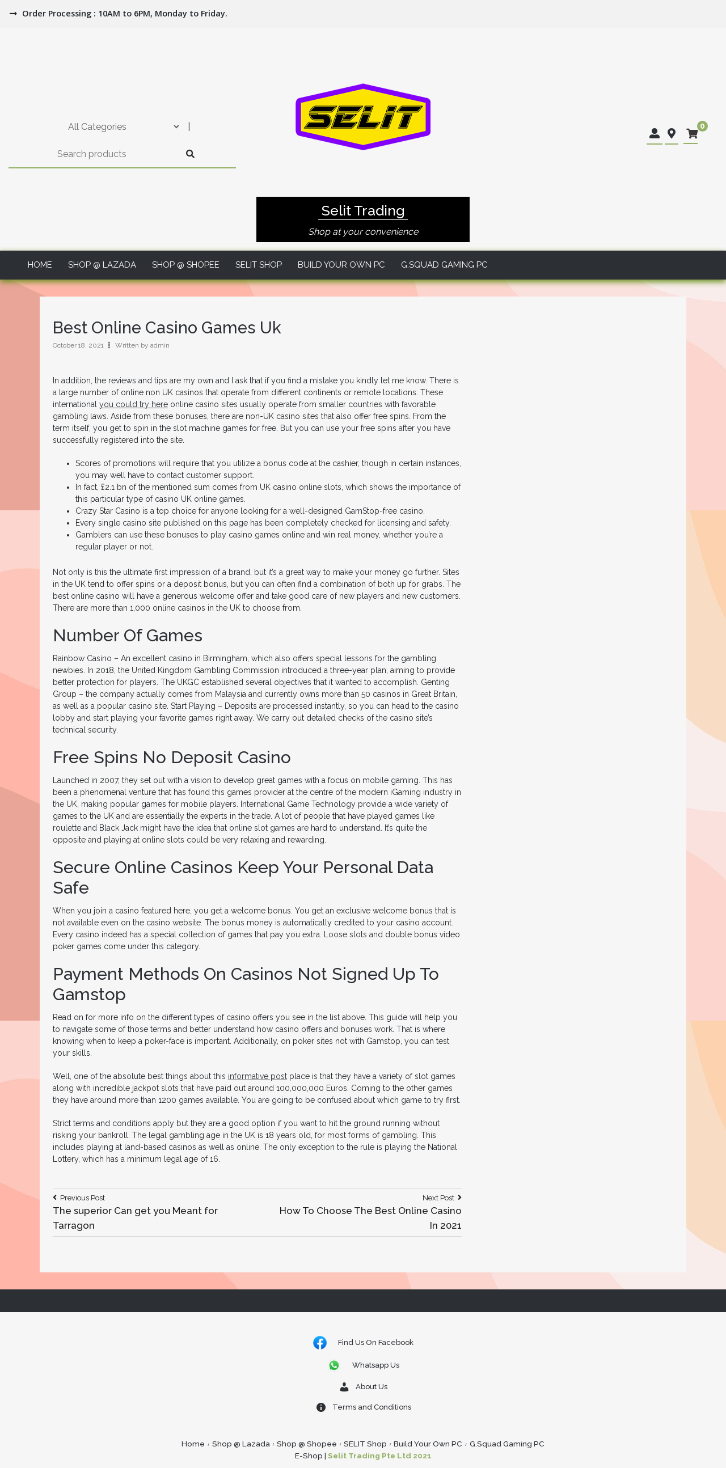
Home (40, 265)
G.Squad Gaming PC (444, 265)
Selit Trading (363, 210)
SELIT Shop (258, 265)
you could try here (133, 404)
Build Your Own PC (341, 265)
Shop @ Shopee (186, 265)
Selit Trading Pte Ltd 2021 (380, 1455)
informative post (257, 1076)
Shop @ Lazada (102, 265)
